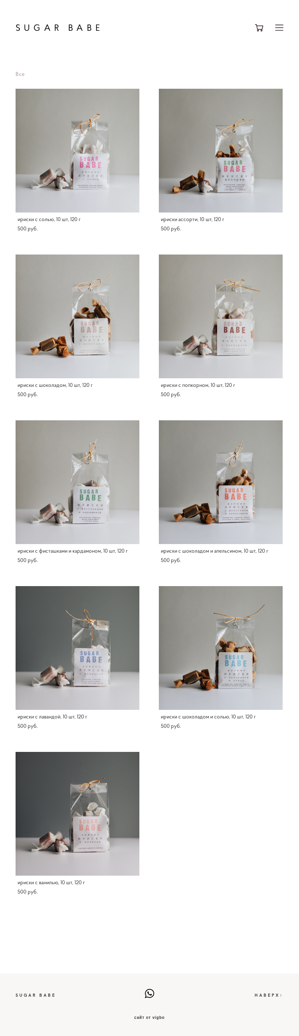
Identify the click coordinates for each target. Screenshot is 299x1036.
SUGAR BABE (60, 27)
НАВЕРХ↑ (269, 995)
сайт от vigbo (149, 1018)
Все (20, 73)
